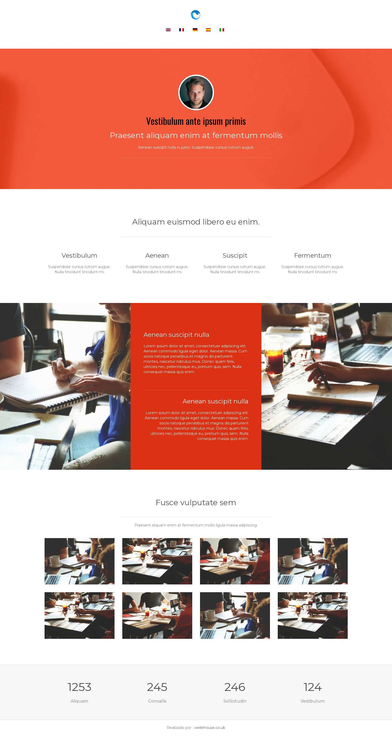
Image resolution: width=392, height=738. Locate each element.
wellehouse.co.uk (209, 727)
